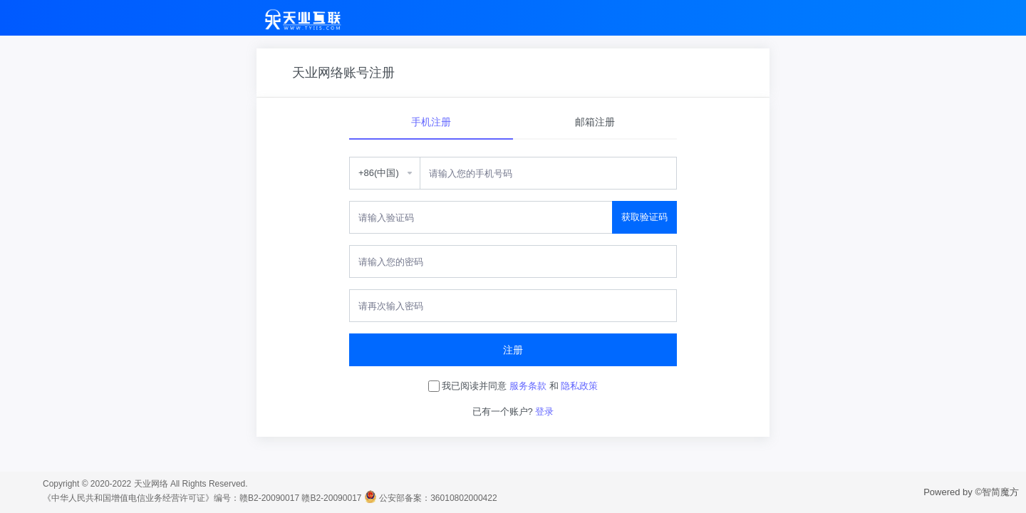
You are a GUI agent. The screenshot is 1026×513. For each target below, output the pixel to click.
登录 (544, 411)
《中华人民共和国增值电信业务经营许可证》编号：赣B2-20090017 (171, 498)
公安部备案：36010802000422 (438, 498)
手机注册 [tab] (431, 122)
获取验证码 (644, 217)
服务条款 (527, 385)
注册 (513, 350)
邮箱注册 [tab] (595, 122)
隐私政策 (579, 385)
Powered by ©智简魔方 (971, 492)
